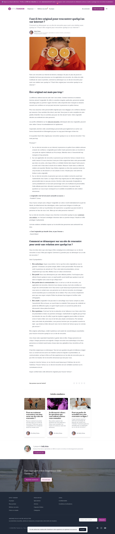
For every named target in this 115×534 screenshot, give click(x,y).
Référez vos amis (42, 9)
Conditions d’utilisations (65, 504)
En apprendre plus (39, 452)
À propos (51, 9)
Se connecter (86, 9)
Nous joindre (12, 504)
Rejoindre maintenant (32, 480)
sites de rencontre (53, 122)
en (106, 9)
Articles (36, 504)
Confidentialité (63, 501)
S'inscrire (102, 520)
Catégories (37, 510)
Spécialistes (37, 501)
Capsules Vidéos (38, 507)
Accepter (82, 529)
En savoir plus (46, 480)
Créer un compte (98, 9)
